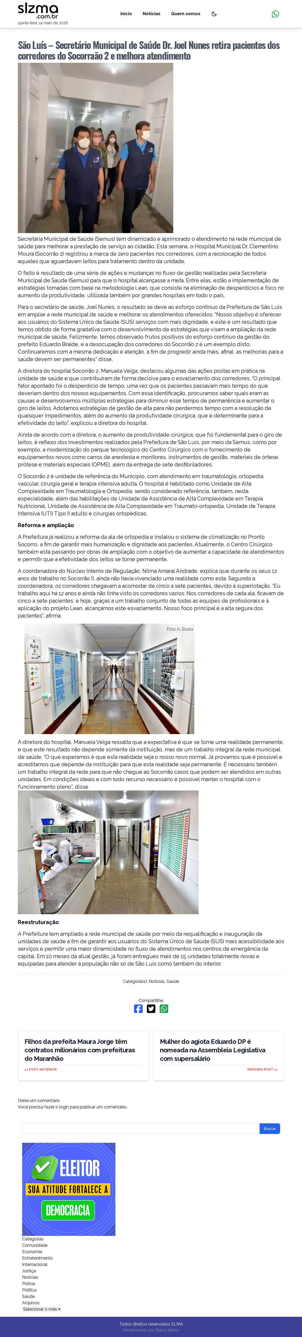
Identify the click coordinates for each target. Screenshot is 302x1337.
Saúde (173, 981)
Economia (32, 1251)
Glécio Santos (167, 1330)
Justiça (29, 1270)
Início (126, 13)
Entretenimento (37, 1258)
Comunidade (34, 1245)
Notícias (151, 13)
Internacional (34, 1264)
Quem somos (185, 13)
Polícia (28, 1283)
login (64, 1107)
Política (29, 1290)
